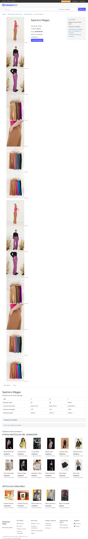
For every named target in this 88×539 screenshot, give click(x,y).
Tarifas (33, 533)
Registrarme (20, 523)
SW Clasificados (64, 527)
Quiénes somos (35, 523)
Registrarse (75, 1)
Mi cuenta (82, 1)
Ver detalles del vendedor (76, 29)
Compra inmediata (37, 40)
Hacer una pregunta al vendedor (12, 425)
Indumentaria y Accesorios (14, 14)
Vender (4, 1)
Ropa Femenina (28, 14)
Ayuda (8, 1)
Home (4, 14)
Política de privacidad (37, 530)
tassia (70, 19)
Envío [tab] (14, 385)
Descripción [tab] (7, 385)
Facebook (77, 523)
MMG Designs (64, 525)
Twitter (77, 526)
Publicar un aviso (21, 529)
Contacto (13, 1)
